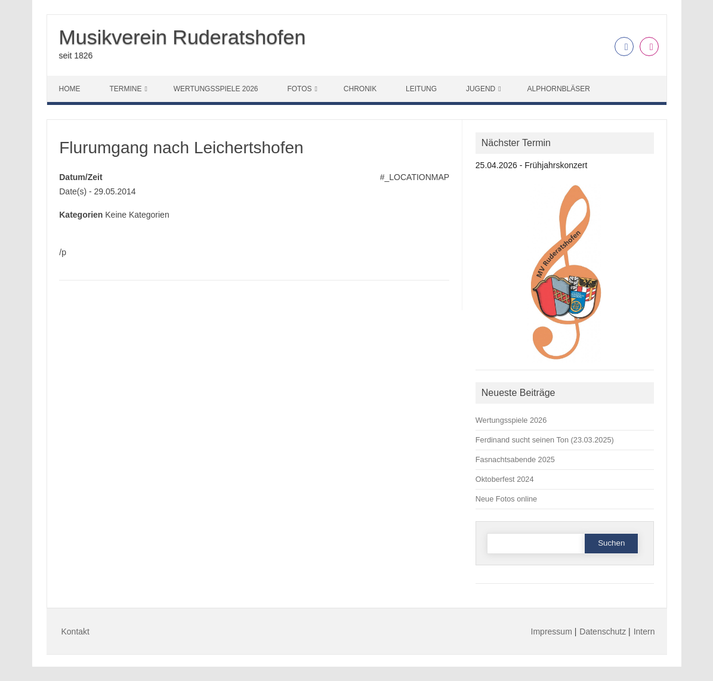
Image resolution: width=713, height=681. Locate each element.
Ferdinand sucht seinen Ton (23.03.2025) (545, 439)
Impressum (551, 631)
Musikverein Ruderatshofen (182, 37)
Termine (125, 89)
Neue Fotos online (506, 498)
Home (70, 89)
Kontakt (75, 631)
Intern (644, 631)
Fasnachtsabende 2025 (515, 459)
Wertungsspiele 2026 (216, 89)
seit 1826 (76, 55)
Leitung (421, 89)
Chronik (360, 89)
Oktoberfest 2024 (505, 479)
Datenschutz (602, 631)
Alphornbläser (558, 89)
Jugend (480, 89)
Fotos (299, 89)
